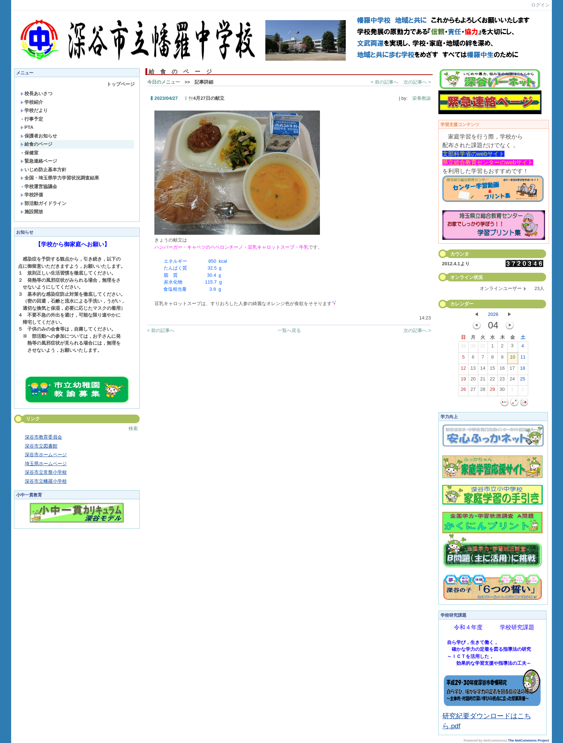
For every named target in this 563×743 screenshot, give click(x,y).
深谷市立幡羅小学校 (46, 481)
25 (522, 380)
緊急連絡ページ (38, 161)
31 (482, 347)
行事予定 (31, 119)
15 (492, 369)
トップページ (121, 84)
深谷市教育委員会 (43, 437)
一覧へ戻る (289, 330)
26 (463, 391)
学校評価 (31, 194)
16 (501, 369)
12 (463, 369)
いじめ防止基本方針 (43, 169)
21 (482, 380)
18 (522, 369)
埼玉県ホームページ (46, 463)
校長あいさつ (36, 93)
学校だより (34, 110)
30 (472, 347)
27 (472, 391)
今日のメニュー (163, 82)
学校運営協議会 (38, 186)
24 (512, 380)
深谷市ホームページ (46, 454)
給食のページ (36, 144)
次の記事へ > (417, 82)
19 (463, 380)
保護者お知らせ (38, 136)
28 (482, 391)
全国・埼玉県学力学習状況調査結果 (59, 178)
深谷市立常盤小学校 (46, 472)
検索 (133, 428)
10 (512, 358)
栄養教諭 (419, 98)
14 (482, 369)
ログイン (540, 5)
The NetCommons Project (528, 740)
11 (522, 358)
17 (512, 369)
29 (463, 347)
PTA (26, 127)
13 (472, 369)
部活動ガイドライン (43, 203)
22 (492, 380)
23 (501, 380)
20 (472, 380)
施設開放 (31, 211)
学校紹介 (31, 102)
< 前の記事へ (384, 82)
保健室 (29, 152)
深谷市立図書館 (41, 446)
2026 (493, 314)
